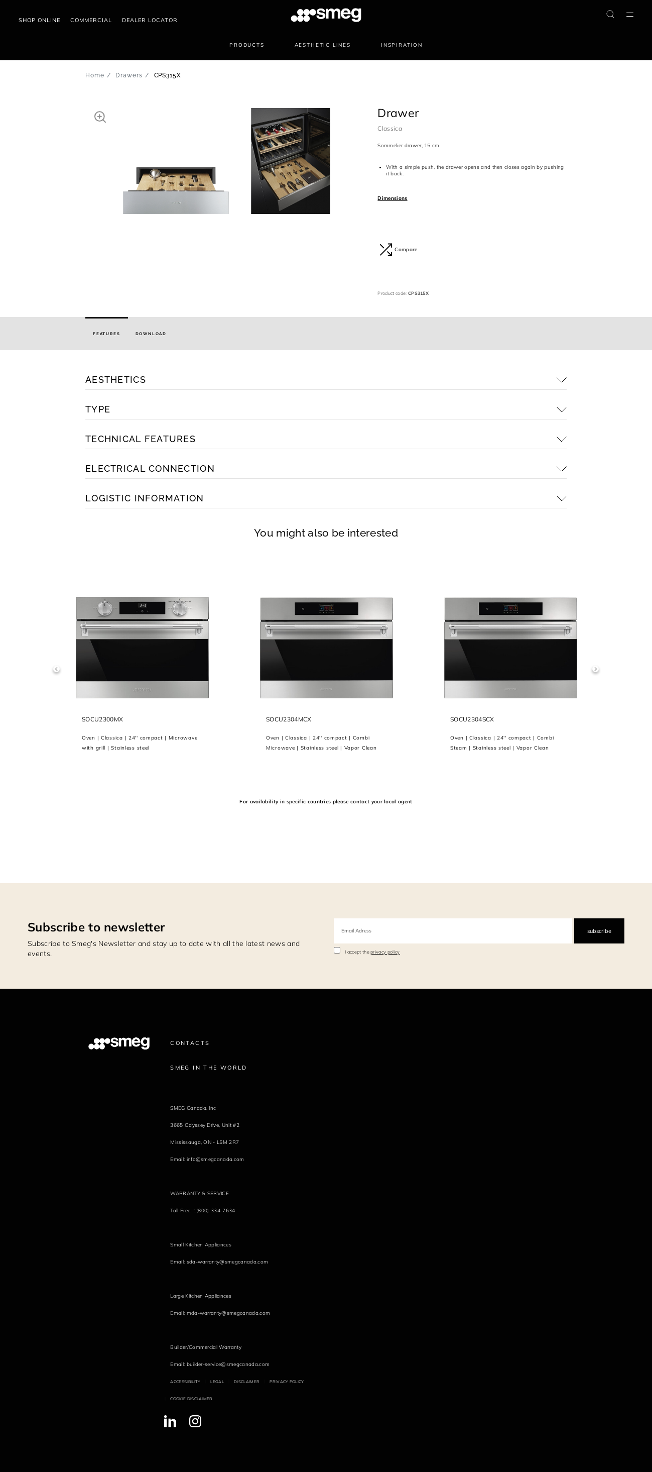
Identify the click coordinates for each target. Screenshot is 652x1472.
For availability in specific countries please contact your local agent (325, 801)
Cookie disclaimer (191, 1398)
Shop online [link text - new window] (39, 20)
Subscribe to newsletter (96, 926)
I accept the (372, 952)
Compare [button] (398, 249)
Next (595, 669)
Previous (56, 669)
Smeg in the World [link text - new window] (208, 1067)
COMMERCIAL (91, 20)
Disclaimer (246, 1381)
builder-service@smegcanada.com (228, 1364)
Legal (217, 1381)
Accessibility (185, 1381)
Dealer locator (150, 20)
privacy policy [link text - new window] (385, 952)
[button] (100, 116)
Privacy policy (287, 1381)
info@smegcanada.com (215, 1159)
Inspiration (402, 45)
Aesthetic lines (323, 45)
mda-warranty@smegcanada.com (229, 1313)
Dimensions (392, 198)
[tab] (106, 333)
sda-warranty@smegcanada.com (228, 1261)
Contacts (190, 1042)
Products (247, 45)
